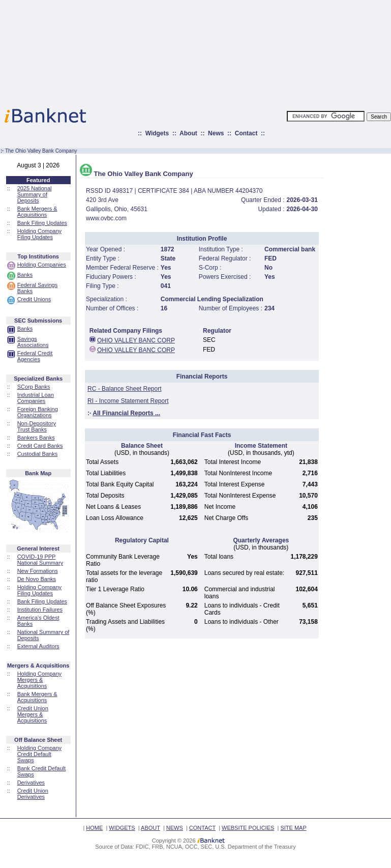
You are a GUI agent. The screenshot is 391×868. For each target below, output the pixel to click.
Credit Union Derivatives (32, 794)
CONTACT (202, 828)
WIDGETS (122, 828)
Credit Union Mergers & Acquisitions (32, 714)
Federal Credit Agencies (35, 356)
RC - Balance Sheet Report (124, 388)
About (188, 133)
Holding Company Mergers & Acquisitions (39, 680)
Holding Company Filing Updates (39, 234)
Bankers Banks (36, 438)
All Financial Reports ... (126, 413)
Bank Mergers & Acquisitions (37, 212)
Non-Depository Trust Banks (36, 426)
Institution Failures (40, 609)
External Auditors (38, 646)
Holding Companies (41, 265)
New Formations (37, 571)
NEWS (174, 828)
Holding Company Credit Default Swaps (39, 754)
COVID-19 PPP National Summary (40, 560)
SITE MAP (293, 828)
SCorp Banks (33, 387)
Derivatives (31, 782)
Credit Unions (34, 299)
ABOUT (150, 828)
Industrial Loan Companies (35, 398)
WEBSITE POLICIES (248, 828)
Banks (25, 275)
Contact (246, 133)
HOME (94, 828)
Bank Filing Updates (42, 223)
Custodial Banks (37, 454)
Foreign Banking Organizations (37, 412)
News (216, 133)
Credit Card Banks (40, 446)
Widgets (157, 133)
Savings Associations (33, 342)
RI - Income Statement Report (127, 400)
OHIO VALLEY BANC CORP (136, 340)
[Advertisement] (240, 51)
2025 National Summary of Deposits (34, 194)
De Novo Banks (36, 579)
